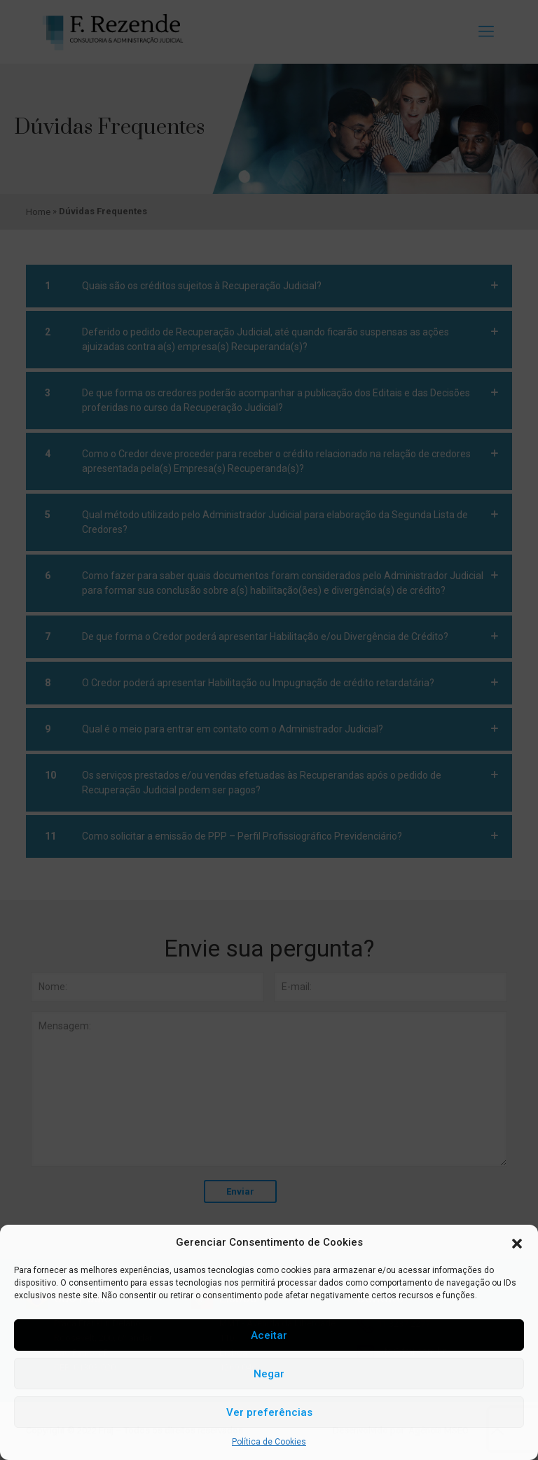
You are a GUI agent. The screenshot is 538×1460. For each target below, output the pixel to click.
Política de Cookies (269, 1442)
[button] (517, 1243)
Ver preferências (269, 1412)
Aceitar (269, 1335)
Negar (269, 1374)
